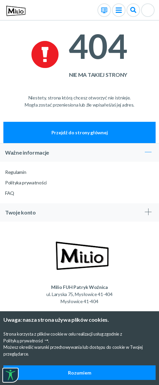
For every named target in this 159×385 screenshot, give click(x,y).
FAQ (9, 193)
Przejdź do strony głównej (79, 132)
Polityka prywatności (26, 182)
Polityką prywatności (23, 340)
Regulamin (15, 172)
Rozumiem (79, 373)
